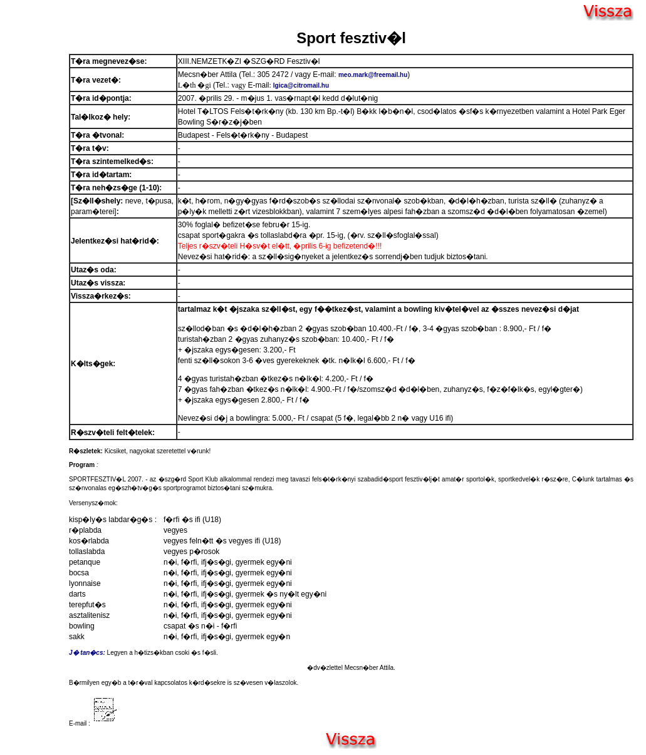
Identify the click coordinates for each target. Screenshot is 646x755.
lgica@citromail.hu (301, 85)
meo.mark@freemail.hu (372, 74)
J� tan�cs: (87, 652)
